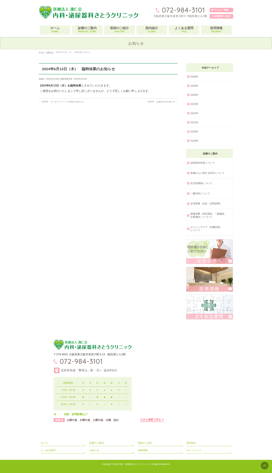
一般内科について (200, 193)
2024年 (194, 94)
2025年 (194, 85)
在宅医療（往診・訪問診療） (206, 203)
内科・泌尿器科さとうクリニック (134, 464)
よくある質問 (48, 450)
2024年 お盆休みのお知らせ (162, 102)
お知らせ (94, 450)
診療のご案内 (96, 442)
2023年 (194, 104)
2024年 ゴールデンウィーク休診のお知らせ (61, 102)
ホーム (44, 442)
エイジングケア (206, 229)
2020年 (194, 131)
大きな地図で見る (150, 419)
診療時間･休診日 (221, 16)
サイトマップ (193, 450)
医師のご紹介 (145, 442)
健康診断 (208, 215)
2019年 (194, 140)
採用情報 (143, 450)
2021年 (194, 122)
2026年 (194, 76)
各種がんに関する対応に (207, 173)
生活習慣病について (201, 183)
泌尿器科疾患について (202, 162)
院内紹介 (191, 442)
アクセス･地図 (219, 10)
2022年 (194, 113)
